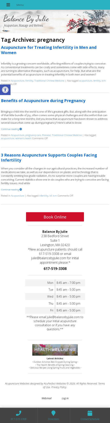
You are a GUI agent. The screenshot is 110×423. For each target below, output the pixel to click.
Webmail (46, 398)
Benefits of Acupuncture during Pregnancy (43, 100)
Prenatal (46, 135)
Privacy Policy (58, 387)
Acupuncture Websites (17, 383)
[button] (5, 90)
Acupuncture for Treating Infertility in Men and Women (48, 50)
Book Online (55, 217)
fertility (97, 80)
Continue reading (11, 129)
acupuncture (85, 80)
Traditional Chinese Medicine (49, 80)
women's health (23, 138)
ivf (50, 195)
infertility (43, 195)
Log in (65, 398)
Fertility (29, 80)
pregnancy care (33, 135)
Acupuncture (17, 80)
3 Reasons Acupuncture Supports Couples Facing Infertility (49, 157)
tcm (104, 80)
